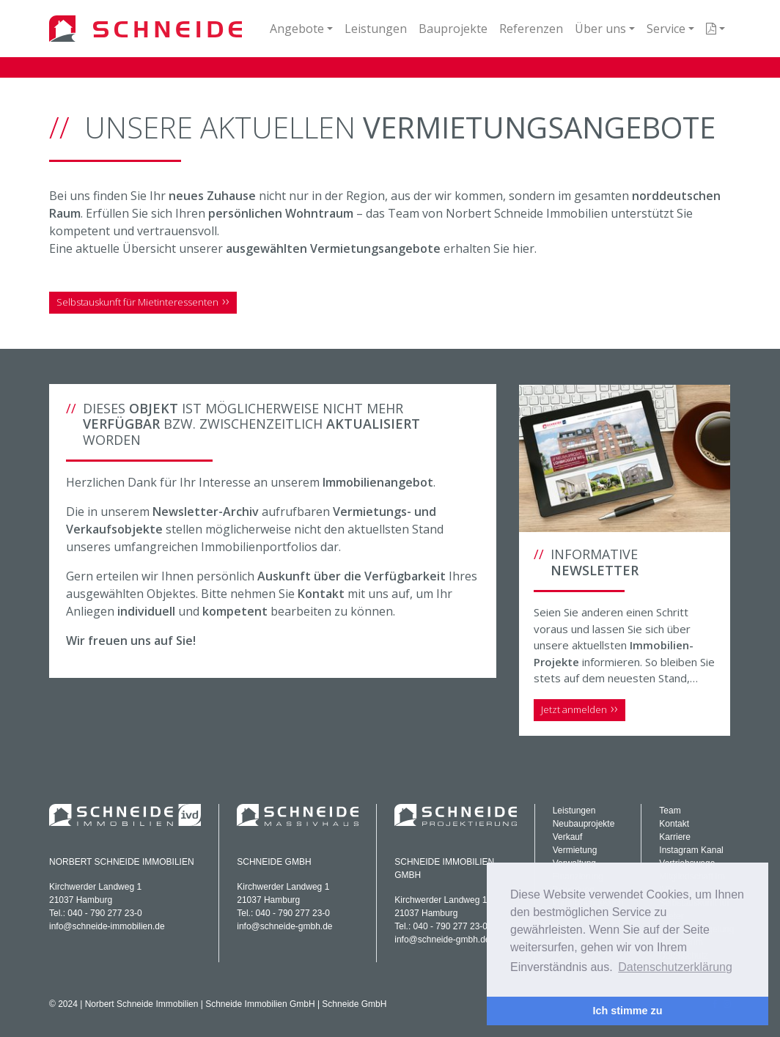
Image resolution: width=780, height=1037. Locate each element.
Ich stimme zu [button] (627, 1010)
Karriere (675, 837)
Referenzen (531, 29)
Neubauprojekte (584, 824)
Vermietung (575, 850)
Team (669, 810)
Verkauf (568, 837)
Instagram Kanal (691, 850)
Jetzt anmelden (574, 709)
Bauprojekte (453, 29)
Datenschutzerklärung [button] (675, 967)
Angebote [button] (297, 29)
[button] (715, 28)
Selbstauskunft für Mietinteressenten (137, 302)
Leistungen (376, 29)
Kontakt (674, 824)
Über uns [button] (600, 29)
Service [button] (666, 29)
